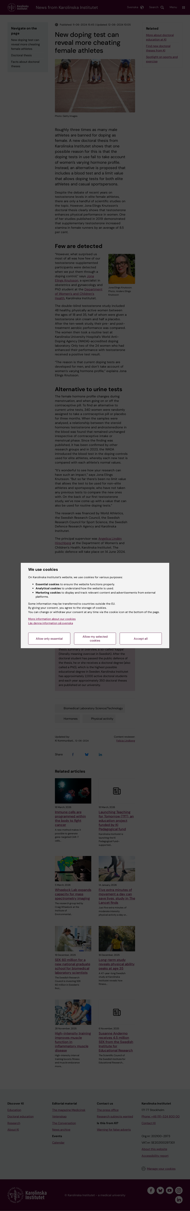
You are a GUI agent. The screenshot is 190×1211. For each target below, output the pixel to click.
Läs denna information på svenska (50, 623)
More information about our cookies (52, 619)
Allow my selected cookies (95, 638)
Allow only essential (49, 639)
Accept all (141, 639)
